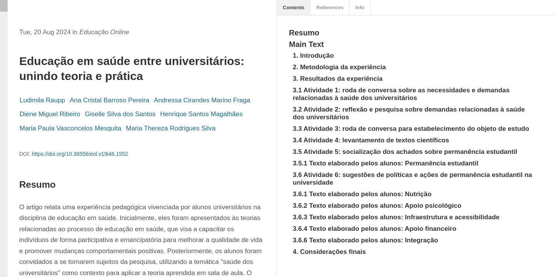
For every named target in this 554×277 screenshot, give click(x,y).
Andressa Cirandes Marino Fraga (202, 100)
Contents (293, 7)
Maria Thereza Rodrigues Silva (170, 128)
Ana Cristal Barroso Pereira (109, 100)
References (329, 7)
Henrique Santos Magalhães (201, 114)
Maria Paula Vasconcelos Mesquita (70, 128)
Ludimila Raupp (42, 100)
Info (359, 7)
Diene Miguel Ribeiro (50, 114)
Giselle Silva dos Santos (120, 114)
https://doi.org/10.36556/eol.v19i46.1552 (80, 154)
